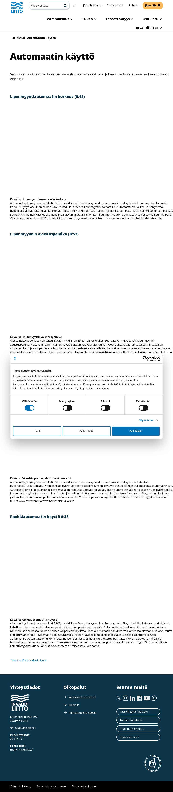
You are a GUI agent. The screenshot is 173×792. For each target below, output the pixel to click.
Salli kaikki (135, 431)
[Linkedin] (132, 698)
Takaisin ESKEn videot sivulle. (28, 660)
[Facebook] (139, 698)
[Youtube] (147, 698)
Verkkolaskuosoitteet (82, 697)
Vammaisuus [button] (58, 19)
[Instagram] (125, 698)
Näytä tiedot (146, 420)
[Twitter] (118, 698)
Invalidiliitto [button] (147, 27)
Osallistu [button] (151, 19)
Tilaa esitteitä (128, 737)
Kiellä (37, 431)
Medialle (74, 705)
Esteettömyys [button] (118, 19)
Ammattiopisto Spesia (82, 713)
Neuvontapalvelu (131, 720)
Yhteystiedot (115, 5)
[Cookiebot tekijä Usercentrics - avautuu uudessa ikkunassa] (145, 358)
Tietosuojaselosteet (84, 786)
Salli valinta (87, 431)
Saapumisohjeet (25, 728)
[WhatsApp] (154, 698)
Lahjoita (134, 5)
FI (76, 5)
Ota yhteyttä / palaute (134, 712)
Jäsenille (151, 5)
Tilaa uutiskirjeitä (131, 729)
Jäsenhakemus (92, 5)
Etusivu (20, 38)
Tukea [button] (88, 19)
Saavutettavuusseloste (51, 786)
